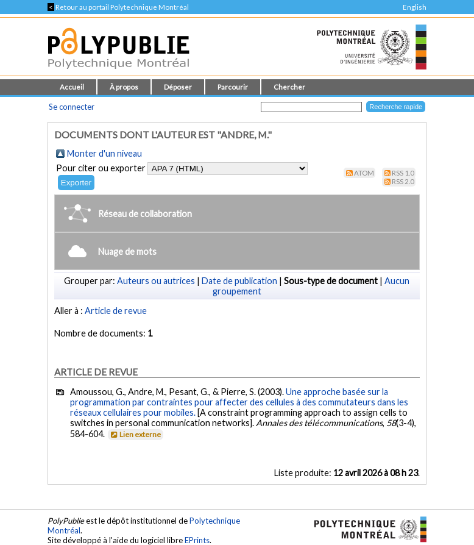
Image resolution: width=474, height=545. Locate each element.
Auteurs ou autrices (156, 281)
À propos (124, 87)
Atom (364, 173)
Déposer (178, 87)
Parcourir (233, 87)
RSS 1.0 (403, 173)
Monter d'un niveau (104, 153)
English (414, 7)
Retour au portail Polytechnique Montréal (118, 7)
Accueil (72, 87)
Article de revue (116, 310)
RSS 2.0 (403, 181)
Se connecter (71, 107)
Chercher (289, 87)
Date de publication (239, 281)
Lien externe (135, 434)
